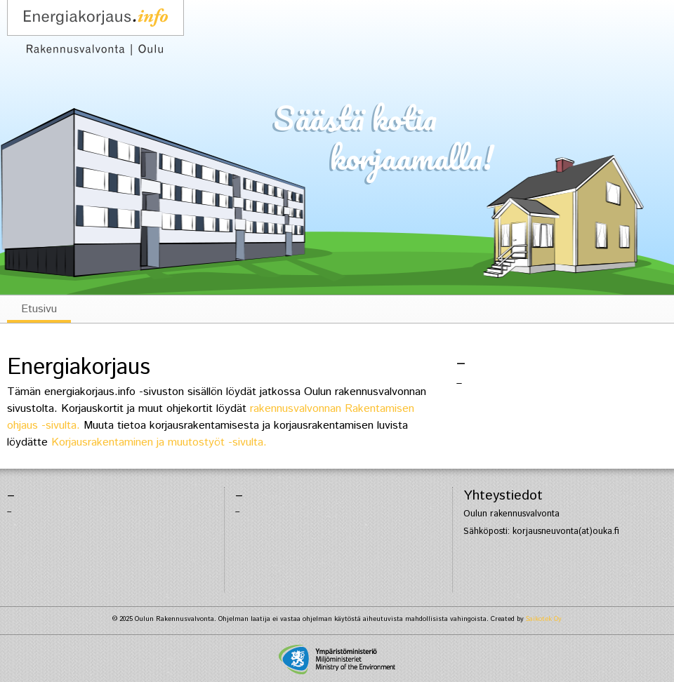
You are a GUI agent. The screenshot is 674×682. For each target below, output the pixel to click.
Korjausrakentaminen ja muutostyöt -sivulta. (159, 442)
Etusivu (39, 309)
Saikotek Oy (544, 619)
